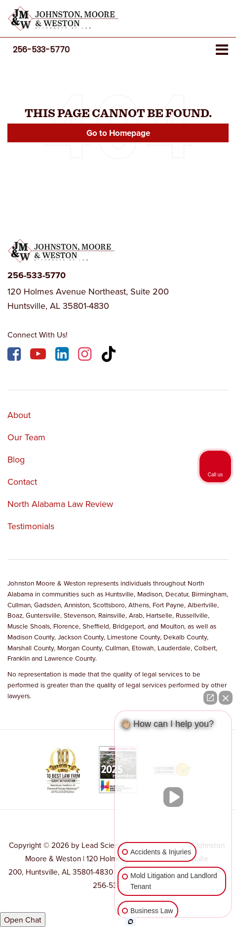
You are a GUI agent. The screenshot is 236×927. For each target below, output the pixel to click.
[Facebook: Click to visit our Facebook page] (15, 355)
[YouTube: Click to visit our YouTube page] (39, 355)
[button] (41, 49)
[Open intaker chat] (130, 921)
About (19, 415)
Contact (22, 481)
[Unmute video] (173, 797)
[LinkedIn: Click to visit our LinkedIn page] (63, 355)
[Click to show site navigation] (222, 50)
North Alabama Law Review (60, 504)
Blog (16, 459)
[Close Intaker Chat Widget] (226, 698)
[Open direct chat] (210, 698)
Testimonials (30, 526)
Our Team (26, 437)
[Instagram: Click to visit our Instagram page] (86, 355)
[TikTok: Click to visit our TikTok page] (109, 355)
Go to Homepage (118, 133)
